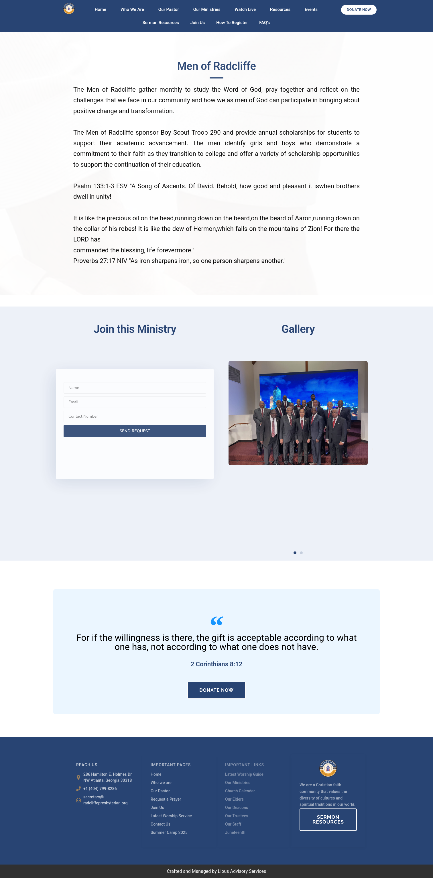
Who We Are (134, 9)
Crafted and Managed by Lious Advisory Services (216, 871)
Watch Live (247, 9)
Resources (281, 9)
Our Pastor (170, 9)
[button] (223, 448)
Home (102, 9)
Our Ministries (208, 9)
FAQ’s (264, 22)
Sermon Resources (160, 22)
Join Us (197, 22)
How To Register (232, 22)
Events (311, 9)
